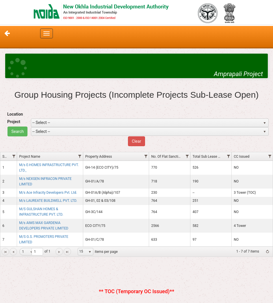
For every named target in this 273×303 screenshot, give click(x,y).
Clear (136, 141)
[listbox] (85, 251)
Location (15, 114)
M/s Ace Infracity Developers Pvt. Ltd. (48, 193)
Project (13, 121)
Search (17, 131)
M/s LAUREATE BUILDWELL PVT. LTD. (48, 201)
